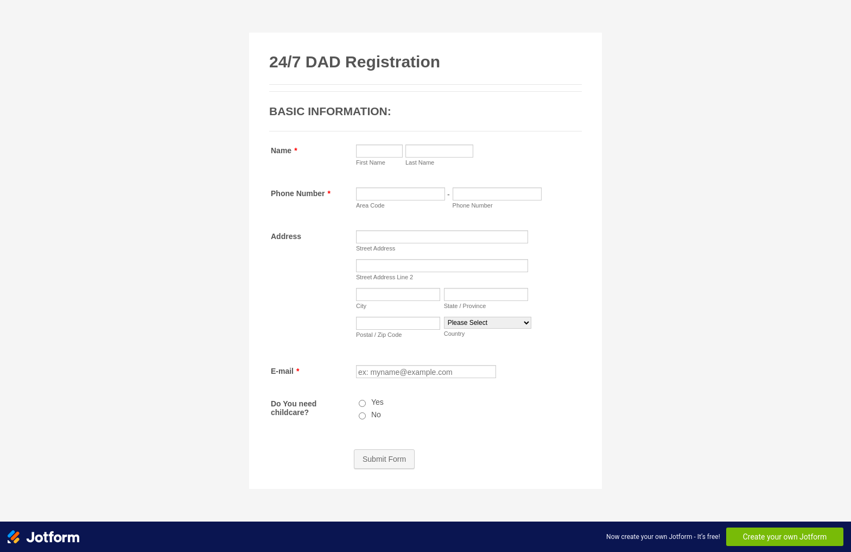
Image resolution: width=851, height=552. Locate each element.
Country (454, 333)
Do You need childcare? (293, 408)
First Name (370, 162)
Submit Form (384, 459)
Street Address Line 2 (384, 277)
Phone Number (301, 193)
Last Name (419, 162)
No (376, 414)
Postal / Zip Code (379, 334)
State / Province (465, 306)
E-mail (285, 371)
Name (284, 150)
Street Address (375, 248)
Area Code (370, 205)
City (361, 306)
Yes (377, 402)
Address (286, 236)
